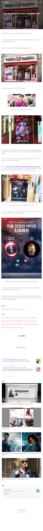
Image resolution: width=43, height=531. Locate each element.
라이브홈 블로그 (5, 2)
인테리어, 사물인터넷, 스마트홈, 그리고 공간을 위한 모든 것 (13, 507)
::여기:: (17, 325)
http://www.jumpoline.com (8, 373)
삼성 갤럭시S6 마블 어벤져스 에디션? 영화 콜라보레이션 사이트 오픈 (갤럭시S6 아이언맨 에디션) (19, 340)
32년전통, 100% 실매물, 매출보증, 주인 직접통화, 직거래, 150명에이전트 (16, 376)
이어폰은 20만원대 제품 (7, 305)
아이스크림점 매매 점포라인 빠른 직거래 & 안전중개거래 (14, 375)
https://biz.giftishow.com (7, 381)
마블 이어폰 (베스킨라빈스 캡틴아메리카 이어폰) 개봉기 (11, 343)
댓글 (3, 501)
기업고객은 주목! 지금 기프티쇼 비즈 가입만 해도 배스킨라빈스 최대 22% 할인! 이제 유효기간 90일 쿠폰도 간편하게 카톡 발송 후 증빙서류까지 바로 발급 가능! (18, 385)
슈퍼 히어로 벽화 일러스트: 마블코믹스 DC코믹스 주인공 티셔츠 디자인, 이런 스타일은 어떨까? (19, 333)
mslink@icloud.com (21, 525)
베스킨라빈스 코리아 (34, 297)
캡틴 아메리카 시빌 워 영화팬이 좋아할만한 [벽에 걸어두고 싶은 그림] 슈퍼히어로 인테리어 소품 (19, 336)
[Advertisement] (21, 39)
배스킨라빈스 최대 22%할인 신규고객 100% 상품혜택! (14, 383)
